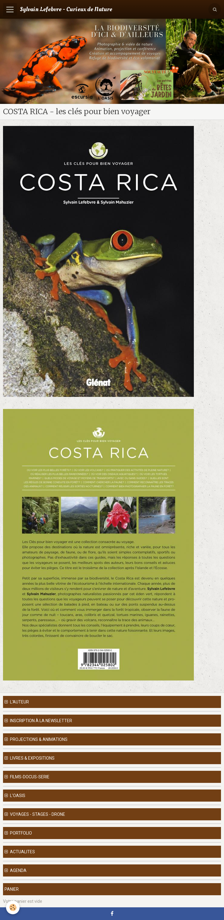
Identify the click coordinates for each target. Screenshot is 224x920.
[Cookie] (13, 907)
